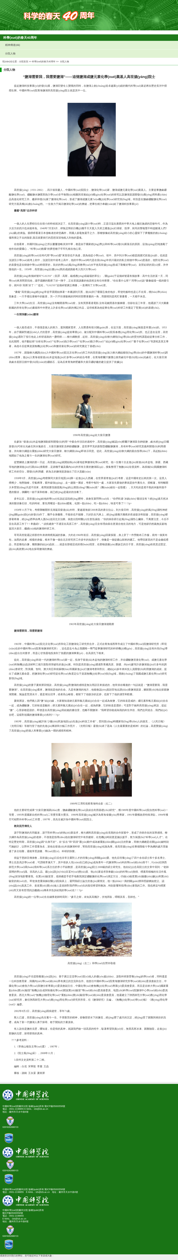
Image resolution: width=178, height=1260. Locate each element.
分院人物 (9, 53)
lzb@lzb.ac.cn (41, 1109)
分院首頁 (23, 61)
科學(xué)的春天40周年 (43, 61)
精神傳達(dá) (12, 45)
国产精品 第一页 (8, 1258)
